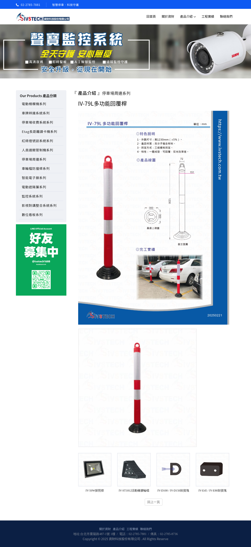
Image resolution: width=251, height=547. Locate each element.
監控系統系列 (32, 196)
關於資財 (168, 16)
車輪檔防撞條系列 (36, 168)
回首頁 (151, 16)
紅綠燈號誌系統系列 (37, 140)
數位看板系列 (32, 214)
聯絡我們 (226, 16)
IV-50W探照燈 (94, 491)
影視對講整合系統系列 (39, 205)
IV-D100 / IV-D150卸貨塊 (173, 491)
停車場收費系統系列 (37, 122)
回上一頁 (153, 502)
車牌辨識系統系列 (36, 113)
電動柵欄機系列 (34, 103)
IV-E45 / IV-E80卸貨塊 (212, 491)
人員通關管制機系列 (37, 150)
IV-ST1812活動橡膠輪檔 (133, 491)
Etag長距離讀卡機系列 (39, 131)
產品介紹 (186, 16)
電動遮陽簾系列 (34, 187)
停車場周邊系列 (34, 159)
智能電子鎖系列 (34, 177)
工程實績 (208, 16)
